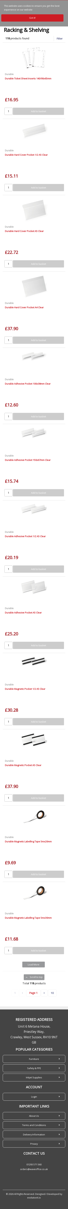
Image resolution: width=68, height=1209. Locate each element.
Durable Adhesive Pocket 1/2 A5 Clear (25, 536)
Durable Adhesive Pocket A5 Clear (23, 612)
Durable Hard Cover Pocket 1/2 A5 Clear (26, 154)
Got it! (32, 17)
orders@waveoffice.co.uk (34, 1169)
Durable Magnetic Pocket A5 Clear (23, 765)
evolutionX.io (34, 1197)
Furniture (34, 1059)
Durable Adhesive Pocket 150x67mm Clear (28, 460)
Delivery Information (34, 1134)
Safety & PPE (34, 1068)
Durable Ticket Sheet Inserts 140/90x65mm (28, 78)
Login (34, 1096)
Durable (9, 74)
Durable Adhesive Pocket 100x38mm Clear (28, 383)
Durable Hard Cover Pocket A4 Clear (24, 307)
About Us (34, 1115)
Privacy (34, 1143)
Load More (33, 964)
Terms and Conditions (34, 1125)
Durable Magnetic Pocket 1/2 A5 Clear (25, 688)
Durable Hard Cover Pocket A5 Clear (24, 231)
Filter (60, 38)
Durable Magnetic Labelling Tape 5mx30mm (28, 917)
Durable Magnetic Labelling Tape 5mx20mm (28, 841)
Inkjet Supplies (34, 1077)
